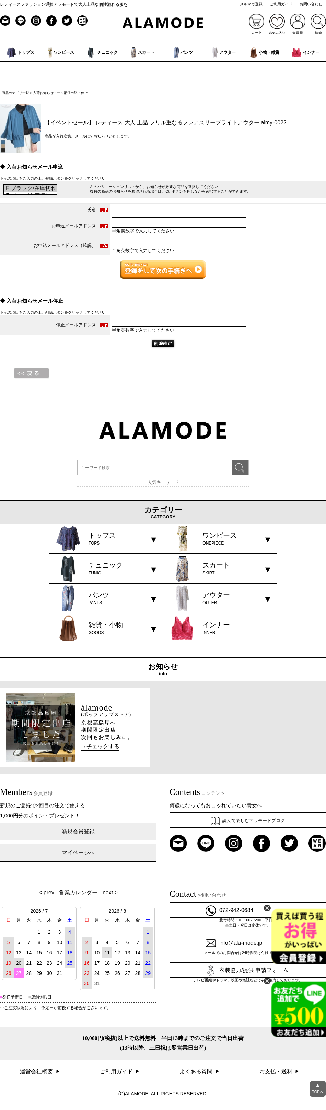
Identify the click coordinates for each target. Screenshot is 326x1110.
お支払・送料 (276, 1071)
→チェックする (100, 746)
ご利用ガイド (281, 4)
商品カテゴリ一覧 (15, 93)
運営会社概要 (37, 1071)
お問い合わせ (311, 4)
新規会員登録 (78, 831)
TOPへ (318, 1087)
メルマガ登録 (251, 4)
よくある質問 (196, 1071)
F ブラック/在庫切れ (30, 188)
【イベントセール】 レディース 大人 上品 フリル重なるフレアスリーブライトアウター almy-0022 (166, 123)
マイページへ (78, 853)
